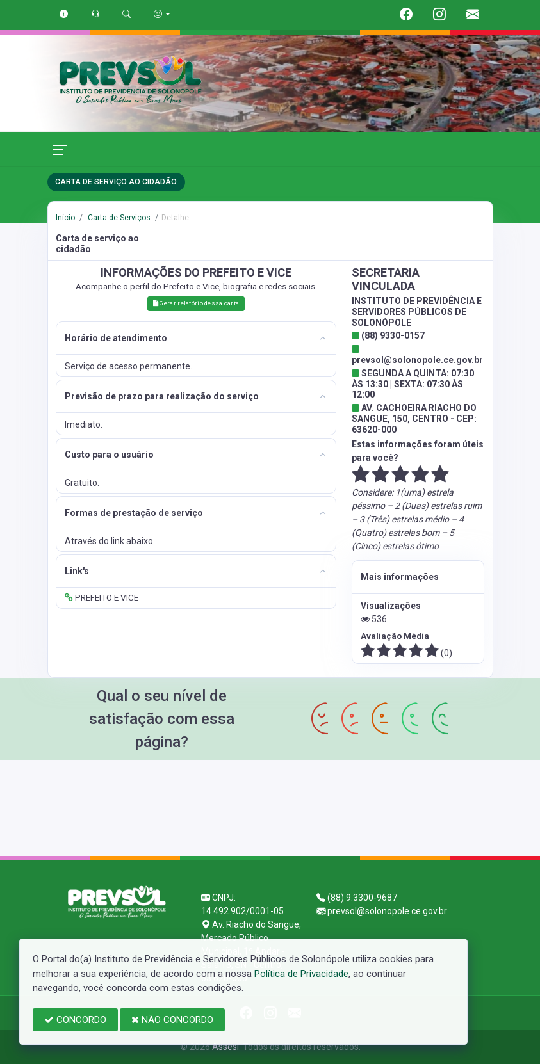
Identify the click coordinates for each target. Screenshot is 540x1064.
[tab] (196, 338)
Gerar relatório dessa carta (196, 303)
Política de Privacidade (301, 973)
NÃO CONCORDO (172, 1020)
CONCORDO (75, 1020)
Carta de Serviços (118, 217)
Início (65, 217)
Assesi (225, 1047)
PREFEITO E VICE (101, 597)
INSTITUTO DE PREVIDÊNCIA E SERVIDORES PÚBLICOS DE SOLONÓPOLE (417, 312)
